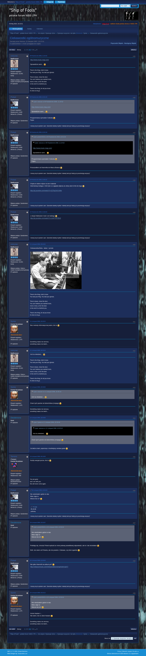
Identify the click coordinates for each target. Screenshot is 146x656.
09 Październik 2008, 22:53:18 (38, 132)
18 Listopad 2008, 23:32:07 (38, 522)
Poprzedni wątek (117, 43)
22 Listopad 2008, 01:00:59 (38, 560)
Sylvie (85, 33)
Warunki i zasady (127, 651)
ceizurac (14, 56)
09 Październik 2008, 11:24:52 (38, 55)
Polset (13, 97)
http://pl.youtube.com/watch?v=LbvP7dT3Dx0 (45, 218)
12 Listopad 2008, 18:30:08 (38, 417)
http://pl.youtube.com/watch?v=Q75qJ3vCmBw (46, 190)
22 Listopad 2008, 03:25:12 (38, 592)
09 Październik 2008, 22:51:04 (38, 97)
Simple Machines (22, 651)
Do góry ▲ (136, 651)
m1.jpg (34, 507)
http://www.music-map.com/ (39, 60)
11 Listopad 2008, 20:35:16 (38, 350)
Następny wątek (130, 43)
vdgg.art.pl (105, 24)
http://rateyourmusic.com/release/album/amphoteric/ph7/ (49, 567)
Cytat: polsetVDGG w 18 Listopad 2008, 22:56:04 (48, 527)
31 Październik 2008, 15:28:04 (38, 212)
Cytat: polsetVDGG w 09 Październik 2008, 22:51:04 (49, 137)
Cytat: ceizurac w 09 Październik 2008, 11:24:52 (48, 102)
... (35, 50)
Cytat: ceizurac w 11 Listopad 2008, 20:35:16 (47, 392)
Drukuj (133, 50)
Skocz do (107, 638)
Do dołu (12, 50)
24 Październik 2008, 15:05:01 (38, 179)
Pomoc (119, 651)
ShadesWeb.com (22, 653)
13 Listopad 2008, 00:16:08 (38, 456)
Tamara (14, 456)
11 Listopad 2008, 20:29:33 (38, 321)
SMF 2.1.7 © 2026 (12, 651)
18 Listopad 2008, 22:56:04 (39, 490)
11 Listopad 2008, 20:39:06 (38, 387)
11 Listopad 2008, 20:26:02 (38, 244)
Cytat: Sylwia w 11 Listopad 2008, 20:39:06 (46, 422)
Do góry (12, 629)
